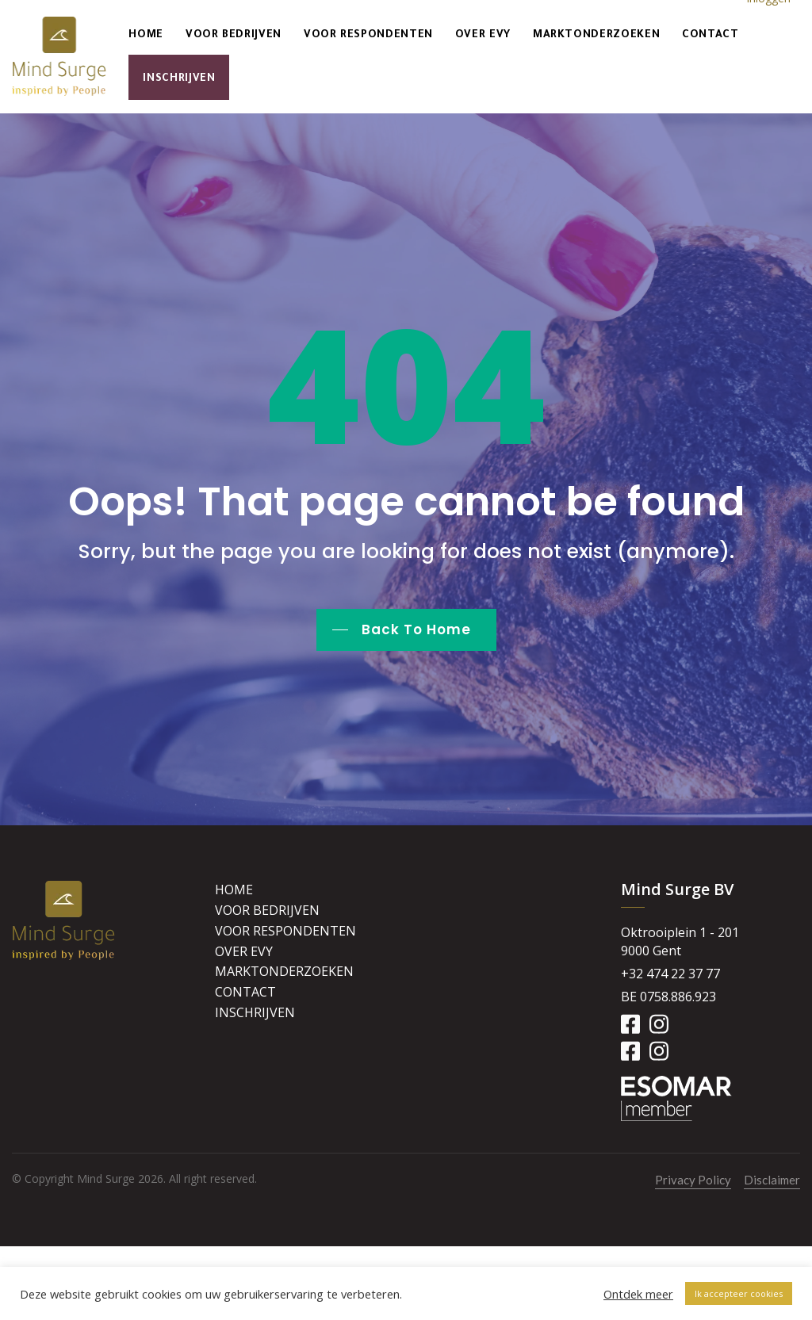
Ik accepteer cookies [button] (739, 1293)
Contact (710, 35)
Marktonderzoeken (596, 35)
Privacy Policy (693, 1180)
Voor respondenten (368, 35)
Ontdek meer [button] (638, 1294)
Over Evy (483, 35)
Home (145, 35)
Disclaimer (772, 1180)
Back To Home (416, 629)
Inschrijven (179, 79)
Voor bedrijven (234, 35)
